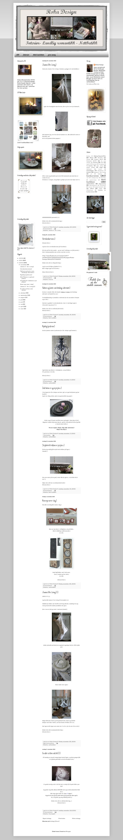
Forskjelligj (89, 165)
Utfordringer (89, 190)
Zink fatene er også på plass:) (52, 388)
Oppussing (102, 183)
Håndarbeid (100, 170)
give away (52, 55)
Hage (101, 167)
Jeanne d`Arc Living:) (49, 65)
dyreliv (88, 164)
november (23, 264)
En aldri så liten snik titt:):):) (51, 753)
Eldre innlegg (76, 818)
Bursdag (100, 157)
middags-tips (94, 177)
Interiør (26, 55)
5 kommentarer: (48, 316)
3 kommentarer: (47, 490)
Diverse (51, 279)
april (22, 306)
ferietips (94, 164)
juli (21, 299)
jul (91, 173)
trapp (100, 188)
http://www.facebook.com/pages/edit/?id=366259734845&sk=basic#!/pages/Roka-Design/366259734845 (58, 257)
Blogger (68, 831)
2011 (21, 260)
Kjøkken (100, 173)
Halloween (89, 169)
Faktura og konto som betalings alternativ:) (56, 288)
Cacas (88, 159)
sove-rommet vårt (100, 187)
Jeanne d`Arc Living (54, 230)
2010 (21, 262)
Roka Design (99, 64)
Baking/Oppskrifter (100, 156)
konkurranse (92, 176)
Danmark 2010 (91, 161)
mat (87, 177)
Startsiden (61, 818)
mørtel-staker (92, 179)
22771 (22, 81)
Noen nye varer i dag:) (49, 500)
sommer (90, 187)
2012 (21, 258)
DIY (17, 55)
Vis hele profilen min (92, 84)
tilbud (92, 188)
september (23, 295)
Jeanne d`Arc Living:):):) (50, 592)
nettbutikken (52, 383)
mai (21, 304)
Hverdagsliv (52, 814)
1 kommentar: (47, 435)
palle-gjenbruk (93, 185)
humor (100, 169)
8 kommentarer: (48, 228)
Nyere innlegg (47, 818)
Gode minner (90, 167)
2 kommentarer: (48, 277)
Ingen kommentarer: (49, 743)
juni (21, 302)
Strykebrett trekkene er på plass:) (53, 445)
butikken (64, 726)
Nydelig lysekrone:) (48, 326)
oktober (23, 293)
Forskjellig (101, 164)
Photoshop (103, 185)
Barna (91, 157)
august (22, 297)
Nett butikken (38, 55)
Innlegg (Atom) (54, 821)
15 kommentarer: (48, 812)
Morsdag (103, 177)
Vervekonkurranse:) (48, 239)
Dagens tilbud (98, 159)
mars (22, 308)
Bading (88, 156)
